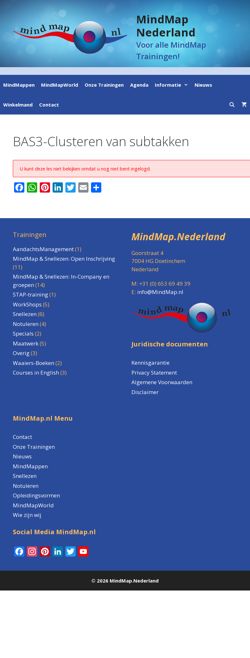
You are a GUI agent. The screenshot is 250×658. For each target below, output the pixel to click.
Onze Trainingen (104, 85)
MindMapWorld (59, 85)
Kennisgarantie (150, 362)
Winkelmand (18, 104)
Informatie (173, 85)
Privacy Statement (154, 372)
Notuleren (25, 485)
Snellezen (25, 476)
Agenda (139, 85)
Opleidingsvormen (36, 495)
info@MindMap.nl (160, 292)
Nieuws (203, 85)
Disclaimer (145, 392)
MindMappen (19, 85)
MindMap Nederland (166, 26)
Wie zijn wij (27, 515)
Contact (49, 104)
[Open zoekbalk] (232, 105)
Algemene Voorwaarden (161, 382)
